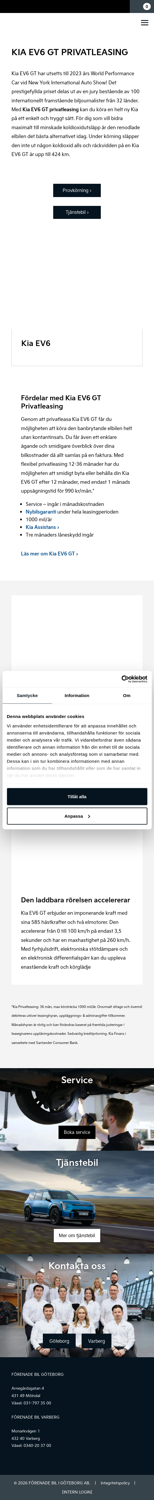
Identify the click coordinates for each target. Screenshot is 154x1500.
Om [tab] (126, 695)
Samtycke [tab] (27, 695)
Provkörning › (77, 190)
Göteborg (59, 1341)
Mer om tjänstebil (77, 1235)
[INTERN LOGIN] (77, 1492)
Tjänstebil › (77, 212)
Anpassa (77, 815)
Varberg (96, 1341)
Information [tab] (77, 695)
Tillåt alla (77, 796)
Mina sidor (123, 6)
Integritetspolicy (115, 1483)
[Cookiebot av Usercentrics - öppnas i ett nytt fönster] (121, 679)
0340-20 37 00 (37, 1445)
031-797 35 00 (37, 1403)
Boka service (77, 1132)
